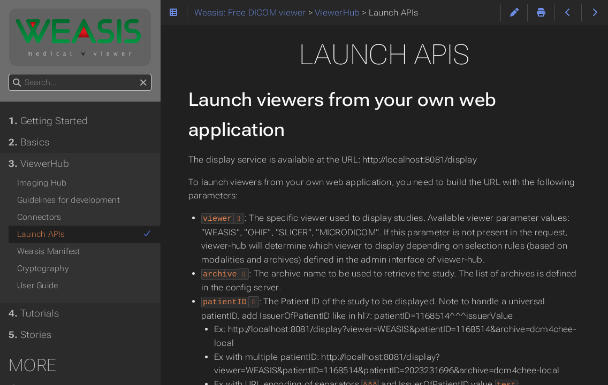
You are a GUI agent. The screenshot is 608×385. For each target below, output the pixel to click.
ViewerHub (39, 163)
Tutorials (34, 313)
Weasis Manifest (48, 251)
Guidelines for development (68, 200)
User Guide (37, 285)
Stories (30, 334)
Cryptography (43, 268)
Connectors (39, 217)
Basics (29, 142)
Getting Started (48, 121)
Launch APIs (84, 234)
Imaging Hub (42, 183)
